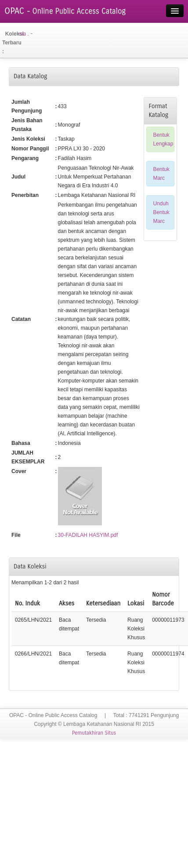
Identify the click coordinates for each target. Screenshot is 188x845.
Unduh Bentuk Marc (161, 212)
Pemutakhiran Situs (94, 733)
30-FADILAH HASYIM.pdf (88, 535)
